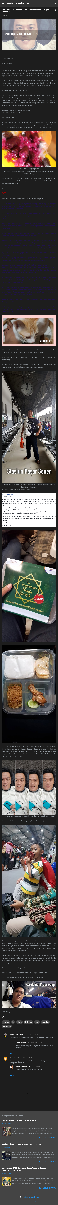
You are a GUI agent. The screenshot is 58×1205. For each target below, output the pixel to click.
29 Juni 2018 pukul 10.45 (35, 1042)
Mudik (37, 1022)
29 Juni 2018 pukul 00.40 (31, 1034)
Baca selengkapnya (47, 1138)
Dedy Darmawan (7, 494)
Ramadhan (45, 1022)
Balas (12, 1053)
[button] (55, 10)
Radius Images (33, 1201)
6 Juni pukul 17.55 (7, 496)
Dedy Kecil (6, 1022)
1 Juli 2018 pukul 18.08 (37, 1066)
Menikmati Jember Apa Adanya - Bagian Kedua (21, 1144)
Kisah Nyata (28, 1022)
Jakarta (19, 1022)
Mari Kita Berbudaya (18, 3)
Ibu (13, 1022)
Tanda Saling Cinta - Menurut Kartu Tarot (19, 1120)
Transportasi (7, 1026)
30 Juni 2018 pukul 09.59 (25, 1058)
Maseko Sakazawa (16, 1034)
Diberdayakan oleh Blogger (29, 1197)
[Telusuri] (55, 4)
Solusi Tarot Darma (23, 1066)
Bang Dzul (13, 1058)
